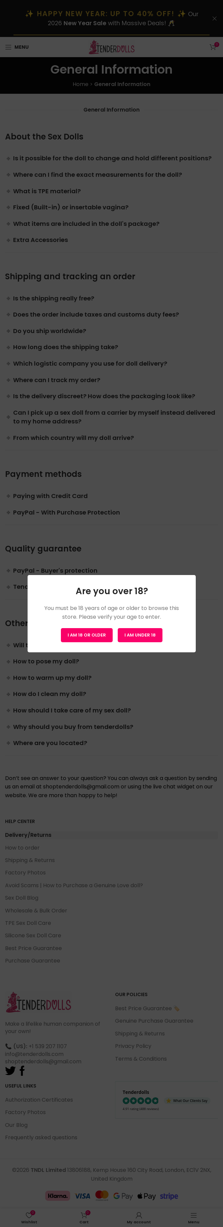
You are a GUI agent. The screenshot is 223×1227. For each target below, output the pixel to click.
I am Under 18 (140, 634)
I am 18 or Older (87, 634)
